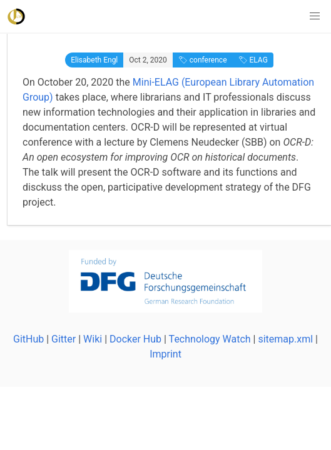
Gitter (63, 339)
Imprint (165, 354)
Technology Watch (210, 339)
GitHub (28, 339)
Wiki (92, 339)
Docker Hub (135, 339)
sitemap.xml (285, 339)
